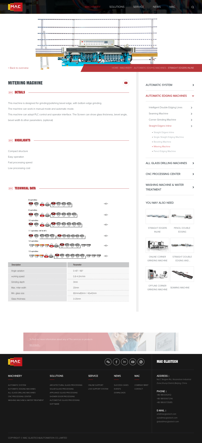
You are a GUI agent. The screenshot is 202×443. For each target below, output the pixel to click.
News (157, 7)
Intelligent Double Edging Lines (165, 108)
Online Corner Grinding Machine (157, 260)
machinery (126, 68)
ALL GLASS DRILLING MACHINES (166, 164)
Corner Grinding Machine (162, 121)
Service (138, 7)
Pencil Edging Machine (165, 152)
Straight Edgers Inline (181, 68)
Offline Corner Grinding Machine (157, 289)
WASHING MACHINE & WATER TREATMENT (165, 188)
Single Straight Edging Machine (169, 138)
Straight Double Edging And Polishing (182, 260)
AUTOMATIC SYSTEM (159, 86)
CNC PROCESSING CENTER (163, 175)
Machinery (93, 7)
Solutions (116, 7)
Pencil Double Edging (182, 231)
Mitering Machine (162, 148)
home (115, 68)
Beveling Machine (162, 143)
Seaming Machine (158, 115)
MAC (172, 7)
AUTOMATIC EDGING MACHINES (150, 68)
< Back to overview (18, 68)
